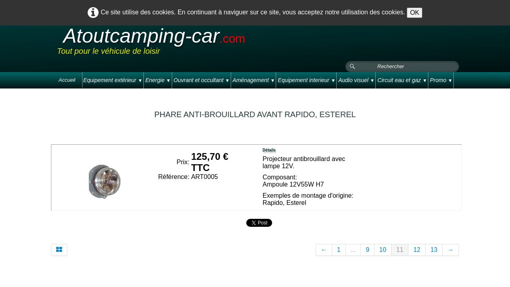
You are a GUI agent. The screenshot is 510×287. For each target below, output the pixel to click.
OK (414, 12)
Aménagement (254, 80)
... (353, 249)
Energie (158, 80)
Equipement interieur (306, 80)
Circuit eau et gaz (402, 80)
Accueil (67, 80)
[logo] (208, 43)
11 (400, 249)
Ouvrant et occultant (202, 80)
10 (382, 249)
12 (416, 249)
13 (433, 249)
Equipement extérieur (113, 80)
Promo (441, 80)
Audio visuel (356, 80)
